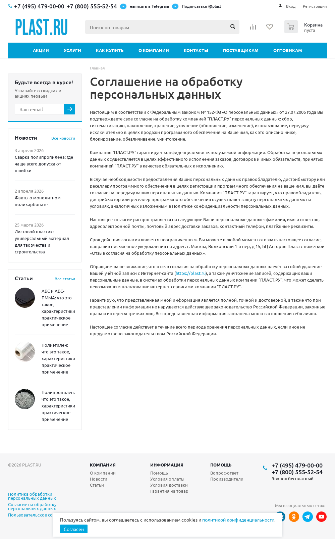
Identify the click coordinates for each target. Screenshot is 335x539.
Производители (226, 479)
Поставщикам (241, 50)
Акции (41, 50)
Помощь (221, 465)
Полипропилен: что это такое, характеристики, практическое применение (59, 405)
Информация (166, 465)
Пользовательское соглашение (40, 515)
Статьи (97, 485)
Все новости (63, 138)
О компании (153, 50)
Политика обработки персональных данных (32, 496)
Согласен (74, 529)
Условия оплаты (167, 479)
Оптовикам (287, 50)
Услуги (72, 50)
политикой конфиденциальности (238, 520)
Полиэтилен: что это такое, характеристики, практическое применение (59, 358)
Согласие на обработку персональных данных (32, 506)
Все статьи (65, 278)
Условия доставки (169, 485)
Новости (98, 479)
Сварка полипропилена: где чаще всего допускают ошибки (44, 163)
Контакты (196, 50)
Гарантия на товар (169, 491)
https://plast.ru (191, 273)
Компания (103, 465)
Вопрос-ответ (224, 473)
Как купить (110, 50)
